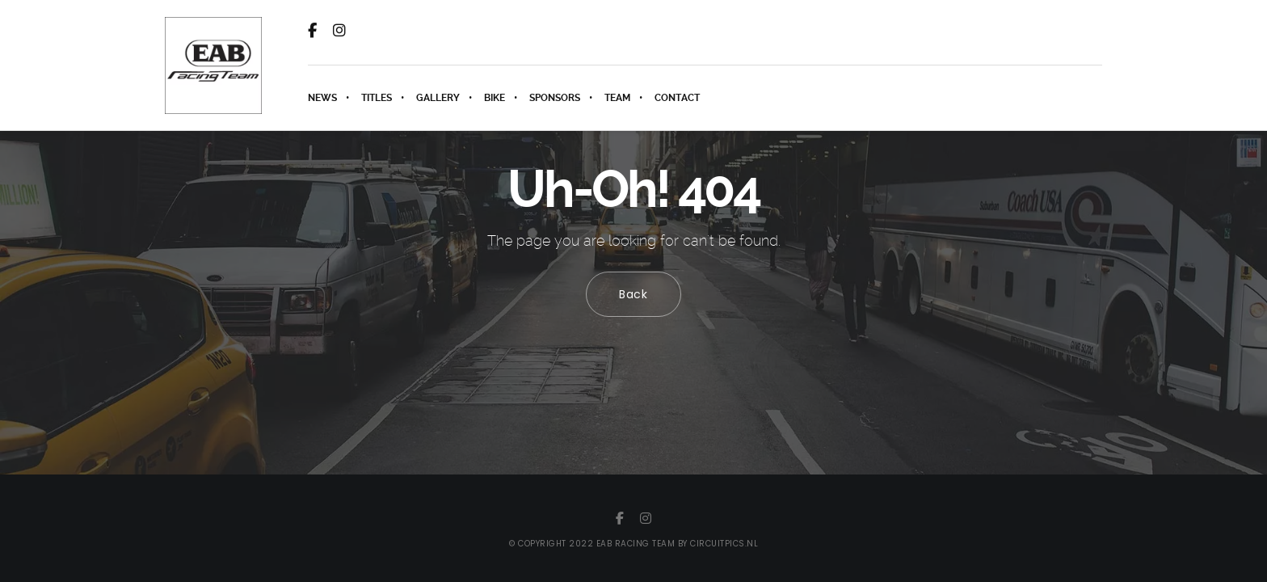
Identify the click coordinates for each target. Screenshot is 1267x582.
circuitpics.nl (724, 544)
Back (633, 294)
